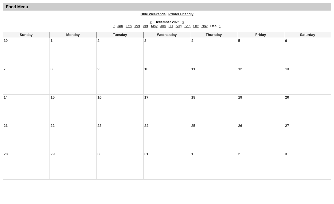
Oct (196, 26)
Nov (204, 26)
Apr (145, 26)
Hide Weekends (153, 14)
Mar (137, 26)
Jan (120, 26)
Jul (171, 26)
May (154, 26)
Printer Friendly (180, 14)
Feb (129, 26)
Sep (187, 26)
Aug (179, 26)
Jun (163, 26)
